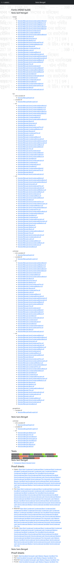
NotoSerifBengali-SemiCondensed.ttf (29, 66)
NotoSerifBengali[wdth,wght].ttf (28, 102)
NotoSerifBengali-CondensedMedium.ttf (30, 44)
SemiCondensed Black (42, 481)
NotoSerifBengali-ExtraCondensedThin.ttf (30, 42)
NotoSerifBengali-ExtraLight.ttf (27, 38)
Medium (56, 479)
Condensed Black (38, 469)
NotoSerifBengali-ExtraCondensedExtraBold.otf (32, 211)
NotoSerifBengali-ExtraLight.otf (27, 184)
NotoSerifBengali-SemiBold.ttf (27, 74)
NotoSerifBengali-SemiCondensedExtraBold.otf (32, 180)
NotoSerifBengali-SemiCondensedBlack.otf (31, 192)
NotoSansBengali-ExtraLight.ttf (27, 438)
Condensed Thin (33, 473)
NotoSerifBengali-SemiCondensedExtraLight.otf (32, 221)
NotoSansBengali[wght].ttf (26, 425)
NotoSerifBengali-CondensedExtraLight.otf (31, 219)
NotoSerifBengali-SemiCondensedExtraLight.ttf (32, 58)
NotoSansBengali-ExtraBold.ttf (27, 437)
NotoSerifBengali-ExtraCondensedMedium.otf (32, 223)
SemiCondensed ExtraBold (25, 483)
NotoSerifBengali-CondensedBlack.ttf (29, 52)
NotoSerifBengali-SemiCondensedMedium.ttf (32, 25)
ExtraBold (41, 473)
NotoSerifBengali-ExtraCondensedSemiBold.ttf (32, 21)
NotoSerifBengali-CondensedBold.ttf (29, 32)
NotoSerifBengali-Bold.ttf (25, 87)
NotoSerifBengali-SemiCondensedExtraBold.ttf (32, 27)
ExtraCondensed (49, 473)
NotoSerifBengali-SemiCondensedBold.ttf (30, 62)
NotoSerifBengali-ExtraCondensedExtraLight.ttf (32, 56)
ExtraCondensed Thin (37, 479)
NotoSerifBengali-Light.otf (26, 239)
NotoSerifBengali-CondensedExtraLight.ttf (31, 54)
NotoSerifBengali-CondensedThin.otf (29, 209)
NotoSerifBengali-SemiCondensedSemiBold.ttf (32, 29)
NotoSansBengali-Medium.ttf (27, 433)
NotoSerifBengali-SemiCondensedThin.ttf (30, 85)
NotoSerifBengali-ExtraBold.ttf (27, 81)
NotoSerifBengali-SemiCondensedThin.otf (31, 186)
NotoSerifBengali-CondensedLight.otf (29, 237)
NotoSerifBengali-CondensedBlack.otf (29, 196)
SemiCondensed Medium (25, 485)
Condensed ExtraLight (27, 471)
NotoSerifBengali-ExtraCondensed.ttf (29, 31)
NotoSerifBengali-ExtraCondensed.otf (29, 245)
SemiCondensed (30, 481)
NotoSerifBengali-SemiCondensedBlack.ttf (31, 72)
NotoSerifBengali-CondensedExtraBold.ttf (31, 70)
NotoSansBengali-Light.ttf (26, 442)
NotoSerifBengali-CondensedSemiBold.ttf (30, 83)
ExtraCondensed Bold (34, 475)
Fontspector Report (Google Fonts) (24, 463)
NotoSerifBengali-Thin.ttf (25, 64)
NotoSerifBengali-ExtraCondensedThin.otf (31, 202)
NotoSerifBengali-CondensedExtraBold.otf (31, 231)
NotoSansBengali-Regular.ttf (26, 444)
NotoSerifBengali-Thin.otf (26, 233)
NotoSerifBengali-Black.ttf (26, 36)
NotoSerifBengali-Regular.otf (26, 225)
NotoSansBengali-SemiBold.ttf (27, 440)
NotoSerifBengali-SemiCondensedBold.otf (31, 178)
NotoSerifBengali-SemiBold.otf (27, 215)
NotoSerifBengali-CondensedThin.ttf (29, 48)
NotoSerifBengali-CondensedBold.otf (29, 241)
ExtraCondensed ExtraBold (50, 475)
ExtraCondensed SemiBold (22, 479)
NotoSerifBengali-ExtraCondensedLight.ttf (31, 76)
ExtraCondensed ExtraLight (22, 477)
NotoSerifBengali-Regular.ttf (26, 46)
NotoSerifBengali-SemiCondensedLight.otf (31, 235)
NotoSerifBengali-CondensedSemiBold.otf (31, 213)
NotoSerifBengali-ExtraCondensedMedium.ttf (32, 23)
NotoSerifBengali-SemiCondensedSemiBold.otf (32, 207)
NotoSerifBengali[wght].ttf (26, 98)
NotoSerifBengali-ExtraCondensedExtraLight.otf (32, 203)
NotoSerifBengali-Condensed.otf (28, 217)
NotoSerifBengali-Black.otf (26, 229)
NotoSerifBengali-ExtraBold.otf (27, 247)
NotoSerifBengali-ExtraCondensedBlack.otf (31, 243)
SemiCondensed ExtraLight (42, 483)
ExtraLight (47, 479)
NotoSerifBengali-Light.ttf (26, 50)
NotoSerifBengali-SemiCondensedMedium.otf (32, 190)
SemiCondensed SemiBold (41, 485)
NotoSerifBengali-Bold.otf (26, 200)
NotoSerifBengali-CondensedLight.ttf (29, 80)
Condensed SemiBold (20, 473)
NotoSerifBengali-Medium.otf (27, 227)
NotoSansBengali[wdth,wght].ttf (28, 429)
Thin (18, 487)
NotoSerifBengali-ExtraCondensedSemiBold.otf (32, 182)
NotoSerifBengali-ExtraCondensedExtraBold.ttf (32, 34)
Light (52, 479)
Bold (24, 469)
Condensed (29, 469)
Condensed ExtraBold (20, 510)
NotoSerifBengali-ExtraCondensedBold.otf (31, 198)
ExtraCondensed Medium (53, 477)
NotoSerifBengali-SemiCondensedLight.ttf (31, 89)
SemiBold (22, 481)
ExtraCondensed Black (21, 475)
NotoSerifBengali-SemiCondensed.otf (29, 194)
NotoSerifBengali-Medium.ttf (27, 40)
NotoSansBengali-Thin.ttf (25, 435)
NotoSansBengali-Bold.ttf (26, 446)
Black (20, 469)
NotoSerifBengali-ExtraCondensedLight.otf (31, 188)
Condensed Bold (49, 469)
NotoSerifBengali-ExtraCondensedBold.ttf (31, 68)
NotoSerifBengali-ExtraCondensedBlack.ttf (31, 60)
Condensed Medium (51, 471)
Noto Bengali (40, 2)
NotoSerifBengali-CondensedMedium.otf (30, 205)
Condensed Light (39, 471)
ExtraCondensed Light (38, 477)
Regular (16, 481)
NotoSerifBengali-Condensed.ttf (28, 78)
